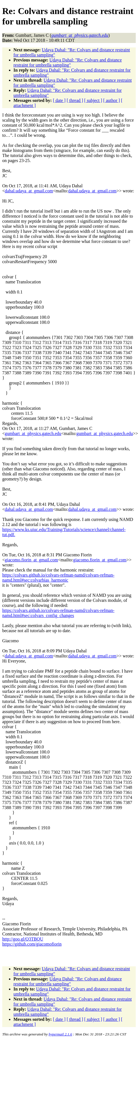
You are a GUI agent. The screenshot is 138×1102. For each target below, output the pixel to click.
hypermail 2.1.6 (60, 1034)
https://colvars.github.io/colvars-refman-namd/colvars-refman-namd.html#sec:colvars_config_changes (58, 613)
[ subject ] (93, 100)
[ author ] (111, 100)
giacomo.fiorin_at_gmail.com (31, 559)
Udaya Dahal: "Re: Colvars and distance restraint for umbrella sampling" (67, 62)
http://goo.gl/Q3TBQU (22, 939)
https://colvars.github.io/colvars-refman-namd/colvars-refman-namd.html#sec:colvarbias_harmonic (58, 577)
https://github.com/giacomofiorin (32, 944)
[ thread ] (75, 100)
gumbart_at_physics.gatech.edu (33, 433)
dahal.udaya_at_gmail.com (29, 190)
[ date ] (59, 100)
